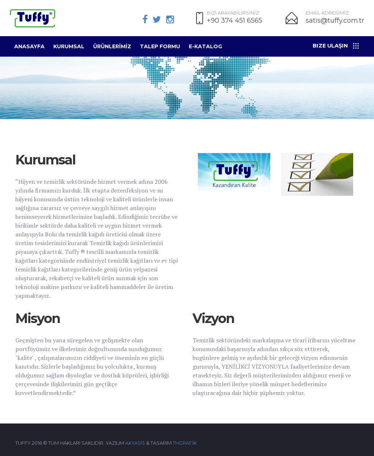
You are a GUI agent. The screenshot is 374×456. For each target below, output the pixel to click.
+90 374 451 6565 (234, 20)
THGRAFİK (185, 443)
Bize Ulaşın (331, 45)
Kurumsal (68, 46)
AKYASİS (135, 443)
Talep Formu (160, 46)
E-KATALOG (205, 46)
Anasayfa (29, 46)
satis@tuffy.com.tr (335, 20)
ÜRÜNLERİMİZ (112, 46)
